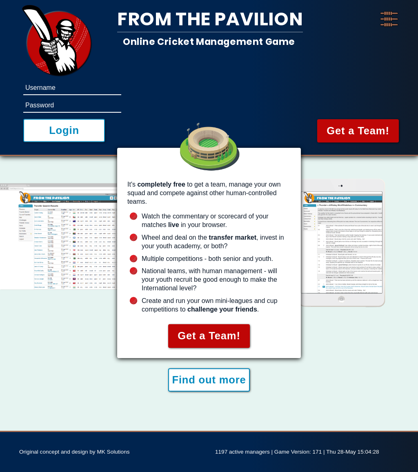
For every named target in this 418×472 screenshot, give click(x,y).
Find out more (209, 379)
